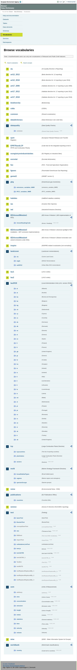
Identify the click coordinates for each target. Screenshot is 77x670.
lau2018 (13, 283)
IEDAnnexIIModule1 (18, 215)
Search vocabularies (12, 63)
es (17, 339)
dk (17, 326)
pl (17, 406)
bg (17, 305)
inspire (13, 246)
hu (17, 364)
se (17, 423)
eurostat (13, 159)
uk (17, 439)
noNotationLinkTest (23, 544)
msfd (12, 469)
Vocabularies (7, 35)
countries (20, 500)
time (18, 623)
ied (11, 210)
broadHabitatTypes (23, 474)
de (17, 322)
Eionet (11, 11)
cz (17, 318)
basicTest (20, 518)
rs (17, 418)
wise (12, 639)
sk (17, 431)
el (17, 334)
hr (17, 360)
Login (60, 1)
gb (17, 351)
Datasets (6, 19)
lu (17, 389)
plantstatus (20, 456)
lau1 (12, 272)
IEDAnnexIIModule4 (18, 238)
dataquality (15, 125)
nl (17, 402)
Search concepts (27, 63)
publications (15, 495)
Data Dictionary (18, 11)
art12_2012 (15, 74)
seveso (13, 507)
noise (12, 489)
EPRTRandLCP (16, 146)
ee (17, 330)
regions (19, 478)
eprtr (12, 138)
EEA (12, 2)
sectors (19, 462)
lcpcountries (21, 452)
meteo (19, 615)
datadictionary (16, 120)
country (19, 650)
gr (17, 355)
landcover (14, 251)
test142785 (20, 553)
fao (11, 165)
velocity (19, 628)
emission (20, 606)
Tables (5, 23)
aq (11, 69)
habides (13, 198)
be (17, 301)
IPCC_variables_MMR (24, 191)
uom (12, 587)
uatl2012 (19, 265)
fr (17, 347)
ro (17, 414)
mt (17, 397)
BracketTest (21, 522)
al (17, 288)
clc (18, 257)
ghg (12, 182)
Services (6, 38)
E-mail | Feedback (9, 664)
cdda (12, 108)
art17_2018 (15, 97)
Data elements (7, 27)
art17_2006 (15, 86)
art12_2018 (15, 80)
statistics (20, 619)
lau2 (12, 277)
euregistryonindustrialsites (21, 154)
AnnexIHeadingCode (23, 223)
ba (17, 297)
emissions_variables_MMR (26, 187)
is (17, 372)
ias (11, 204)
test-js (19, 548)
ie (17, 368)
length (19, 610)
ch (17, 309)
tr (17, 435)
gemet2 (13, 176)
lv (17, 393)
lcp (11, 446)
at (17, 293)
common (14, 114)
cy (17, 314)
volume (19, 632)
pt (17, 410)
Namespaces (7, 42)
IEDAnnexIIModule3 (18, 230)
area (18, 597)
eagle (18, 261)
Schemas (6, 31)
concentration (21, 601)
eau (18, 531)
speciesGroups (22, 482)
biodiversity (15, 103)
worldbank (14, 645)
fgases (13, 171)
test (12, 512)
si (17, 427)
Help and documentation (11, 15)
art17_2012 (15, 91)
